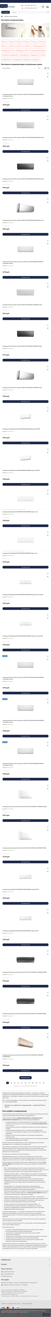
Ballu (5, 1168)
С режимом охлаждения (10, 55)
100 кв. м (28, 46)
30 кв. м (19, 41)
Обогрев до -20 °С (40, 46)
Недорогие (34, 55)
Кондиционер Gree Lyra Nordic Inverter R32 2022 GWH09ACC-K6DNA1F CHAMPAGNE (23, 1055)
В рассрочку (24, 55)
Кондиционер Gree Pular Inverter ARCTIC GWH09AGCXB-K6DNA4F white (23, 137)
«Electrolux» (32, 1196)
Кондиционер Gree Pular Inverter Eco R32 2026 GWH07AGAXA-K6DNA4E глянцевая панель (23, 678)
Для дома (36, 59)
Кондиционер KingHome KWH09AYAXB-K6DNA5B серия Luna (20, 512)
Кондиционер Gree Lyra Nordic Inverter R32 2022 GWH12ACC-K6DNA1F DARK (24, 1013)
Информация (25, 1260)
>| (43, 1083)
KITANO (35, 1204)
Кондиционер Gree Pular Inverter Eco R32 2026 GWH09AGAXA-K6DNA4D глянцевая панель (23, 721)
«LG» (14, 1186)
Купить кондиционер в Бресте (10, 1100)
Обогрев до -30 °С (22, 50)
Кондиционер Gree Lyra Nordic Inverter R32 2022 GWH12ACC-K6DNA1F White (24, 848)
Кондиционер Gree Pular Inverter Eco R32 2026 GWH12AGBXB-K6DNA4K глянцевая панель (23, 764)
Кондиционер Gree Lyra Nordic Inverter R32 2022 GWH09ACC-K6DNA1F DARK (25, 972)
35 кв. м (27, 41)
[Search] (31, 12)
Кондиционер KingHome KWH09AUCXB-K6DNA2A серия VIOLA (21, 889)
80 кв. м (20, 46)
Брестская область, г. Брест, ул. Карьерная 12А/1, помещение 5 (20, 1282)
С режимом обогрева (37, 50)
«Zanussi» (17, 1196)
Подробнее (31, 1312)
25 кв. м (12, 41)
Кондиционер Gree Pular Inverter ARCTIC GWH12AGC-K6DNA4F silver (22, 387)
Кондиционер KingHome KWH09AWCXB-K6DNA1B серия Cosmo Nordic (23, 594)
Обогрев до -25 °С (8, 50)
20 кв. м (4, 41)
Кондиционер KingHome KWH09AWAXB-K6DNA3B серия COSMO (21, 429)
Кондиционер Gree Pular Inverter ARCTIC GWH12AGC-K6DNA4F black (22, 346)
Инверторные (6, 59)
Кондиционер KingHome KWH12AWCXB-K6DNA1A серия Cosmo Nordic (23, 636)
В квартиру (17, 59)
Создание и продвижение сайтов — (16, 1303)
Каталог (25, 1264)
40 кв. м (35, 41)
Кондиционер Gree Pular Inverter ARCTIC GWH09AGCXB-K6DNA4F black (23, 179)
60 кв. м (4, 46)
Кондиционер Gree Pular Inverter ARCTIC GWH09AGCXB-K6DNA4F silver (23, 220)
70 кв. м (12, 46)
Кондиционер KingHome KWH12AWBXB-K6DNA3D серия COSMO (21, 470)
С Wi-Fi (42, 55)
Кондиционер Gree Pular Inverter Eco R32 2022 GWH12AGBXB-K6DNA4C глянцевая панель (23, 262)
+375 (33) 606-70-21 (28, 5)
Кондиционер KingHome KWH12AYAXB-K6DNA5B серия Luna (20, 553)
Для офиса (26, 59)
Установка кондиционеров (9, 1211)
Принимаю (46, 1314)
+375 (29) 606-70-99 (29, 8)
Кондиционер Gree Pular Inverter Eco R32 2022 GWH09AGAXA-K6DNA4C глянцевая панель (23, 95)
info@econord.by (7, 1276)
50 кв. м (42, 41)
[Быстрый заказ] (25, 110)
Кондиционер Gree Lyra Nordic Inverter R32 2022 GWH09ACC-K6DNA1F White (25, 806)
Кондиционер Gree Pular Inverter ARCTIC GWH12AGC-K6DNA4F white (22, 304)
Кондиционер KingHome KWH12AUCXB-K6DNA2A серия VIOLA (20, 931)
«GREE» (17, 1174)
